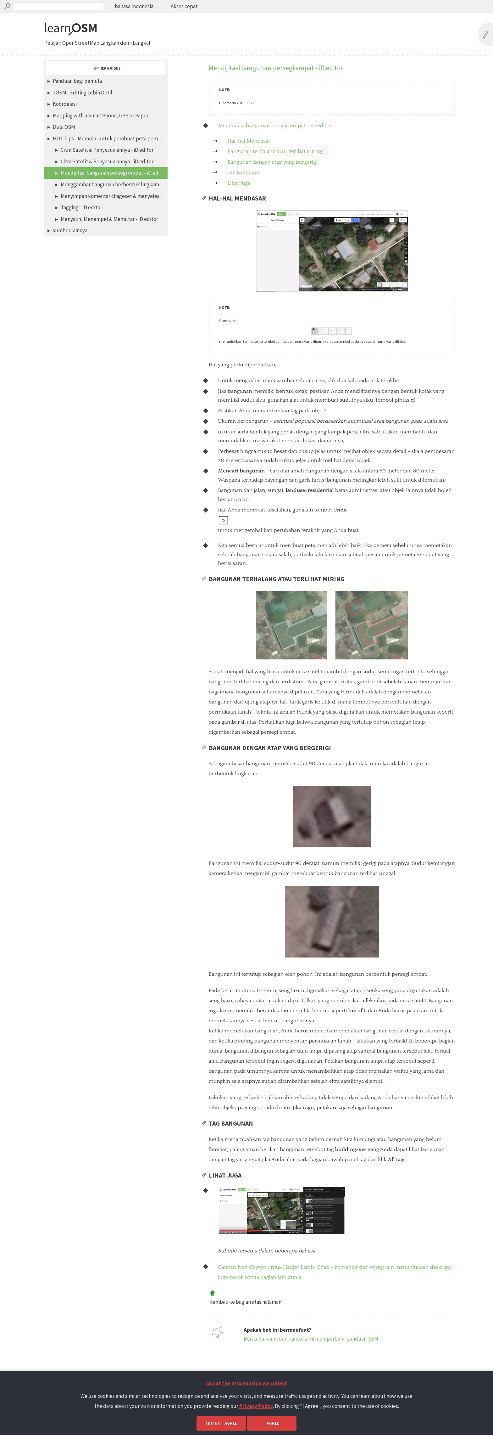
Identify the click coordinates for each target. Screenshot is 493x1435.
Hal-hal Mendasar (248, 141)
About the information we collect (246, 1383)
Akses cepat (183, 6)
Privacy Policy (256, 1406)
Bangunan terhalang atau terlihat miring (275, 151)
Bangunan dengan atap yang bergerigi (272, 162)
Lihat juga (238, 183)
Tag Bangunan (244, 172)
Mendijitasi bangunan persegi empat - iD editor (275, 125)
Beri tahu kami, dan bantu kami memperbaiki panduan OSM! (312, 1350)
